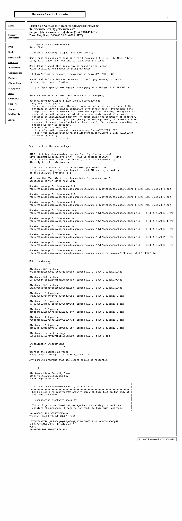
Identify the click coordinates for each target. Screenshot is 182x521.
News (11, 25)
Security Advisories (13, 36)
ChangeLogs (14, 83)
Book (11, 52)
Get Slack (13, 62)
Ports (11, 93)
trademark (155, 517)
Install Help (14, 67)
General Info (14, 57)
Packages (12, 78)
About (11, 119)
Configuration (15, 72)
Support (12, 103)
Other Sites (13, 98)
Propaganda (14, 88)
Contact (12, 109)
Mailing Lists (14, 114)
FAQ (10, 47)
